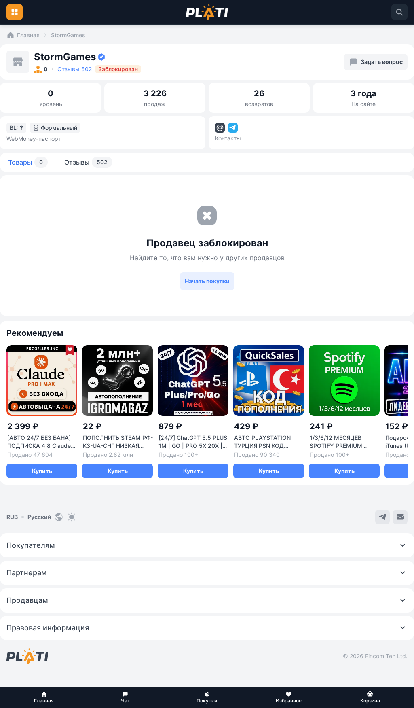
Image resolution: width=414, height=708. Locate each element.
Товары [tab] (28, 162)
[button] (44, 697)
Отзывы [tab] (88, 162)
